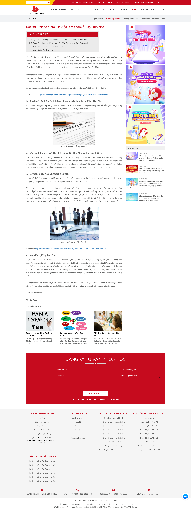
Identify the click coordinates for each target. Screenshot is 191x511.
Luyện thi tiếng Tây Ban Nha (42, 456)
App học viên (78, 434)
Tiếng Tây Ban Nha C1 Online (113, 438)
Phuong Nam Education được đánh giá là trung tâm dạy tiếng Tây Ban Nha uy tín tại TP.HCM (42, 440)
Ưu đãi (77, 426)
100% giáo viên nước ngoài (113, 446)
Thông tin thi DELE (131, 19)
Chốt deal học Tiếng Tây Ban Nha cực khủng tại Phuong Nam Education (151, 170)
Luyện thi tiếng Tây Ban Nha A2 (42, 465)
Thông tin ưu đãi (96, 19)
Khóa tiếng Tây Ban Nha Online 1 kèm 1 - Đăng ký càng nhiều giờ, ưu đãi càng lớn (151, 158)
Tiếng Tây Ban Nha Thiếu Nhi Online (113, 450)
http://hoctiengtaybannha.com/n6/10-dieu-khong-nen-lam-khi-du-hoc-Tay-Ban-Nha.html (71, 249)
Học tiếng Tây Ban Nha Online (113, 413)
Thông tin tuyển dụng (42, 434)
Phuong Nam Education (62, 10)
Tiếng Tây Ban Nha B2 (149, 434)
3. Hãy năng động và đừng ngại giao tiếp (47, 46)
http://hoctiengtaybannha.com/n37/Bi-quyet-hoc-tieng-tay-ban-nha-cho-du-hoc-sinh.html (74, 94)
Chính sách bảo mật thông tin (85, 500)
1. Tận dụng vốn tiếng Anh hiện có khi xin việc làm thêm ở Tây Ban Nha (59, 39)
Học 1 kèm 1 (149, 418)
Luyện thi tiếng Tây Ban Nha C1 (42, 477)
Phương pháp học (78, 438)
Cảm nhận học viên (42, 422)
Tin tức (134, 10)
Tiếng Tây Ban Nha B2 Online (113, 434)
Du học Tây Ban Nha (113, 19)
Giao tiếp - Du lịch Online (113, 442)
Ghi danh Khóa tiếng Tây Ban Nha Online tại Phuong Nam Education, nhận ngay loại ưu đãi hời (144, 184)
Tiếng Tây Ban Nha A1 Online (113, 422)
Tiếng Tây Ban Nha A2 (149, 426)
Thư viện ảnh (42, 426)
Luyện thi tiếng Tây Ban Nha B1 (42, 469)
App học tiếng (148, 10)
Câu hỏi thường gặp (42, 430)
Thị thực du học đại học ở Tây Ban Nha (106, 334)
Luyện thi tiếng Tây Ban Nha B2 (42, 473)
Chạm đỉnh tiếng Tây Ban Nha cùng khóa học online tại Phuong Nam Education (151, 198)
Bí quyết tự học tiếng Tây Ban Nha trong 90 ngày (39, 334)
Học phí (112, 10)
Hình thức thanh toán (109, 500)
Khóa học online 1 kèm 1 (113, 418)
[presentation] (95, 385)
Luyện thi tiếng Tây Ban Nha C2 (42, 481)
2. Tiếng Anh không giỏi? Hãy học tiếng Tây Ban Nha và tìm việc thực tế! (59, 43)
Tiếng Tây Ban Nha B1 (149, 430)
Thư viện (123, 10)
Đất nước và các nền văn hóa (153, 19)
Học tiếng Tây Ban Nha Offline (149, 413)
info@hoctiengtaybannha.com (148, 2)
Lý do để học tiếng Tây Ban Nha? (71, 334)
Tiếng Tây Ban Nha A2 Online (113, 426)
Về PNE (42, 418)
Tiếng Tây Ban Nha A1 (149, 422)
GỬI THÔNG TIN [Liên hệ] (95, 393)
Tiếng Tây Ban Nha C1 (149, 438)
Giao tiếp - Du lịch (149, 442)
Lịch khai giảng (84, 10)
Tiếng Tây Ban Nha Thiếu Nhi (149, 450)
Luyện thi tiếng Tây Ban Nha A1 (42, 461)
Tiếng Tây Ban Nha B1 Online (113, 430)
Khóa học (100, 10)
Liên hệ (161, 10)
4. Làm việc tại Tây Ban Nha (42, 50)
